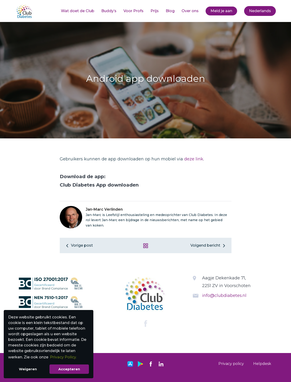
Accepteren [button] (69, 369)
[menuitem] (77, 11)
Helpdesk (262, 363)
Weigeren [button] (28, 369)
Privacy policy (231, 363)
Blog (170, 11)
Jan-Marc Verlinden (104, 209)
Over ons (190, 11)
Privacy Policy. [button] (63, 357)
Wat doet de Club (77, 11)
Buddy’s (108, 11)
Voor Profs (133, 11)
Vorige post (78, 245)
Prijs (155, 11)
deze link (193, 159)
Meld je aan (221, 11)
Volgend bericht (208, 245)
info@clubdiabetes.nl (224, 295)
